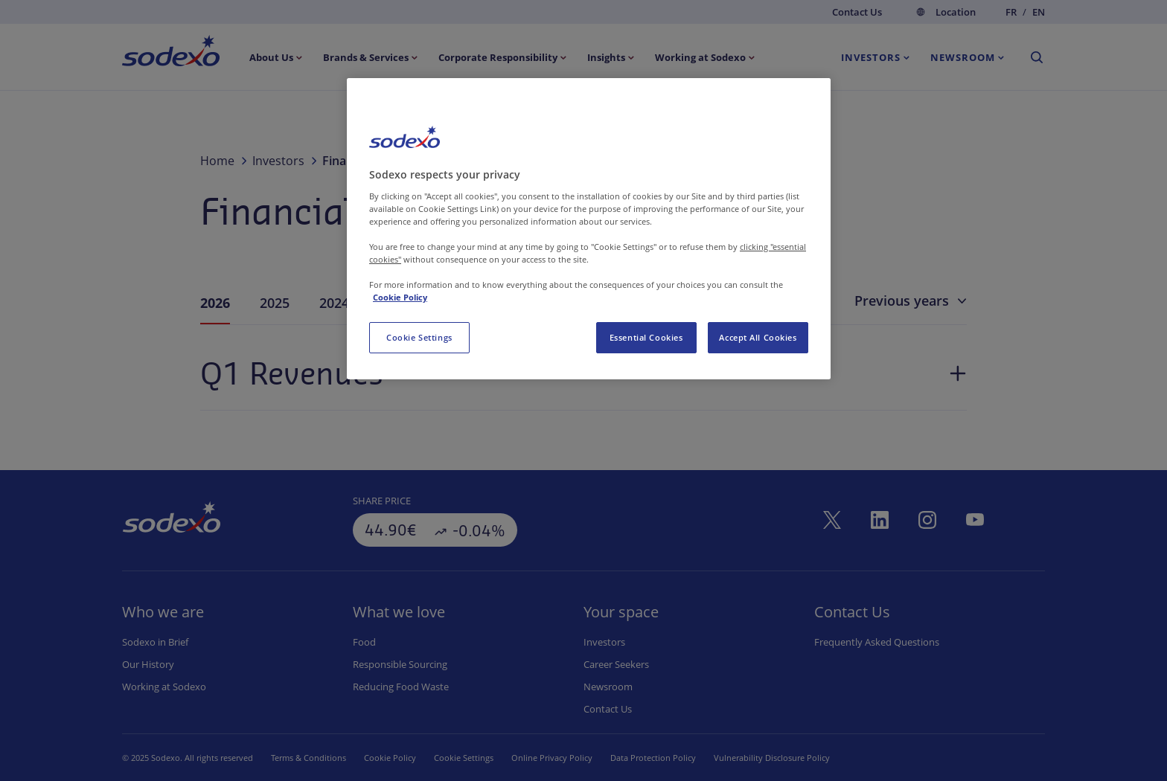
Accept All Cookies (757, 337)
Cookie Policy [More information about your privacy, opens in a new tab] (400, 297)
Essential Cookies (646, 337)
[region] (589, 228)
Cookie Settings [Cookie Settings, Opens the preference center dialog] (419, 337)
